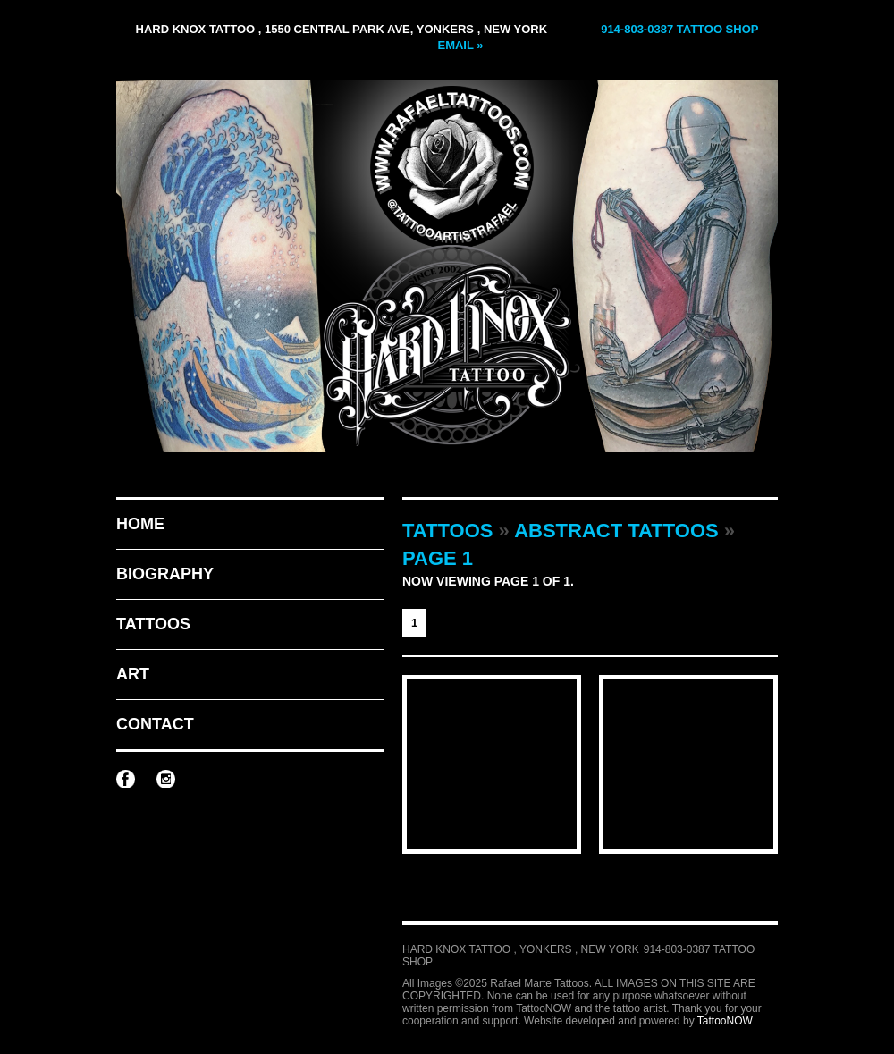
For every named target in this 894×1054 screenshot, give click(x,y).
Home (140, 524)
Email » (460, 45)
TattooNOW (725, 1021)
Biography (165, 574)
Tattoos (153, 624)
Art (132, 674)
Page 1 (437, 558)
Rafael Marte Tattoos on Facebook (125, 779)
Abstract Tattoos (616, 530)
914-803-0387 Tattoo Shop (679, 29)
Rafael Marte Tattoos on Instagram (165, 779)
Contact (155, 724)
